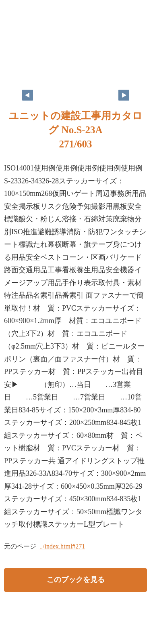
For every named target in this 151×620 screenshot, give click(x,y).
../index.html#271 (62, 546)
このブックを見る (76, 580)
